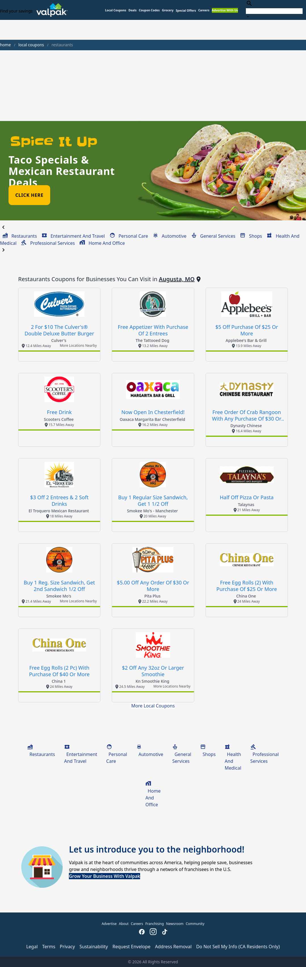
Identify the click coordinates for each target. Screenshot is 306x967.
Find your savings (16, 11)
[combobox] (274, 10)
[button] (186, 10)
